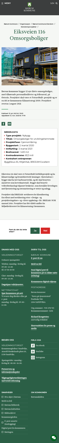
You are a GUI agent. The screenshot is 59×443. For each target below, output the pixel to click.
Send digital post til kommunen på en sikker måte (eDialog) (44, 272)
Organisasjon (25, 24)
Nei (45, 230)
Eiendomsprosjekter (28, 27)
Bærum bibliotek (12, 405)
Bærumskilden (37, 397)
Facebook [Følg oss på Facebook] (40, 345)
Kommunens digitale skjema (43, 281)
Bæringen (9, 432)
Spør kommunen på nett (12, 293)
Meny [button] (8, 3)
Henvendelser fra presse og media (43, 327)
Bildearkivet (10, 413)
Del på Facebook (4, 123)
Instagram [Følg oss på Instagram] (40, 357)
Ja (35, 230)
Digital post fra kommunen (13, 428)
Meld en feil (36, 264)
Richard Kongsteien (40, 316)
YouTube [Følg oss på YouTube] (39, 351)
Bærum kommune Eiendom (43, 24)
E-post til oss (36, 258)
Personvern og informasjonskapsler (11, 370)
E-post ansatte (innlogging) (11, 422)
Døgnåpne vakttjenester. (13, 284)
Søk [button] (52, 3)
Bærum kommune (11, 24)
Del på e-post (10, 123)
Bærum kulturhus (12, 409)
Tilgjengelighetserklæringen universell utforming (14, 379)
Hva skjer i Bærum (13, 397)
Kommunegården (9, 417)
